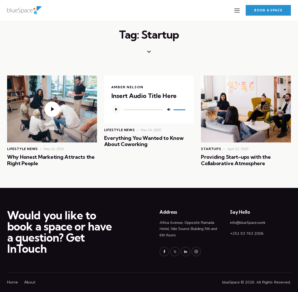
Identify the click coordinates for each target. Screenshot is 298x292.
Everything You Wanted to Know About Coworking (144, 141)
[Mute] (168, 109)
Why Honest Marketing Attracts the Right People (51, 160)
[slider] (143, 109)
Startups (211, 149)
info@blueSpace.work (248, 222)
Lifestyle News (22, 149)
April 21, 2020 (237, 149)
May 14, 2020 (54, 149)
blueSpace (231, 282)
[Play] (116, 109)
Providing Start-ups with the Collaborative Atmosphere (236, 160)
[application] (149, 109)
